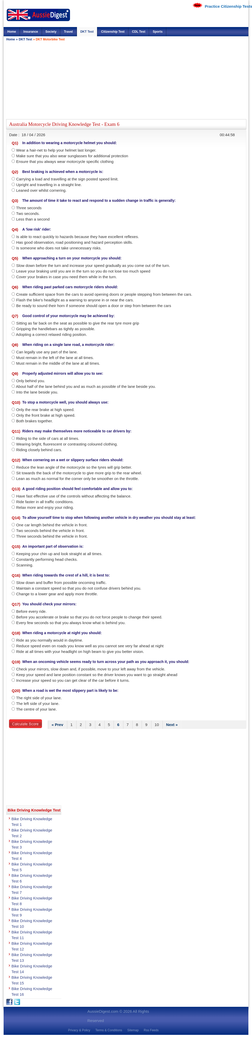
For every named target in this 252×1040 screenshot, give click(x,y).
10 (157, 724)
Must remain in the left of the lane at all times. (55, 357)
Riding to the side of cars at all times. (47, 438)
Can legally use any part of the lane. (47, 352)
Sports (157, 31)
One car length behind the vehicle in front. (52, 525)
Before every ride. (31, 611)
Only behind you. (30, 381)
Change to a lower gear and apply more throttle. (57, 594)
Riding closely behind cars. (39, 450)
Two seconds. (28, 213)
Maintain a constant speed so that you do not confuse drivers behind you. (78, 588)
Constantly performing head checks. (47, 559)
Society (51, 31)
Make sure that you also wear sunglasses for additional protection (72, 156)
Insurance (30, 31)
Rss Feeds (151, 1030)
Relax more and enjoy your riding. (45, 507)
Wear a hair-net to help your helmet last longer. (56, 150)
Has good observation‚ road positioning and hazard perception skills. (74, 242)
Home (11, 31)
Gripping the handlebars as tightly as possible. (55, 329)
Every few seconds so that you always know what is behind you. (71, 622)
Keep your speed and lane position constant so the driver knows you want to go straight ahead (96, 674)
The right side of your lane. (39, 698)
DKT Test (87, 31)
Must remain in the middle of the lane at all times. (58, 363)
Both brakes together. (34, 421)
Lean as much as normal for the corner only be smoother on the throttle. (77, 478)
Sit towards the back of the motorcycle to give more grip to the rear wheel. (79, 473)
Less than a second (33, 219)
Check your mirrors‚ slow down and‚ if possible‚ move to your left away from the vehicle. (90, 669)
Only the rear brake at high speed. (45, 409)
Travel (68, 31)
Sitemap (133, 1030)
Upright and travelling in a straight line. (49, 184)
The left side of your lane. (37, 703)
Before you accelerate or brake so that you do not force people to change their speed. (89, 617)
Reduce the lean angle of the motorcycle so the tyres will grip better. (74, 467)
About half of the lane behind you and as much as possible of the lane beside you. (86, 386)
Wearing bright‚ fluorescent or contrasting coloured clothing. (67, 444)
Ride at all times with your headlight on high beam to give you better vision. (80, 651)
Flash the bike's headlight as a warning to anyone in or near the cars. (75, 300)
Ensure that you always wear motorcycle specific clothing (65, 161)
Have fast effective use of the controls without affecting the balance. (74, 496)
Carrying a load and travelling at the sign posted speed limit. (67, 179)
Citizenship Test (113, 31)
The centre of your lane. (36, 709)
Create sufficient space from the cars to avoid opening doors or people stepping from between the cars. (104, 294)
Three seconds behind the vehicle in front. (52, 536)
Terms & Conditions (108, 1030)
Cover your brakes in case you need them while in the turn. (66, 277)
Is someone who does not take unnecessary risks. (59, 248)
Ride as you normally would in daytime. (49, 640)
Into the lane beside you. (37, 392)
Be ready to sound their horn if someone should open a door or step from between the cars (93, 305)
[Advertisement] (100, 79)
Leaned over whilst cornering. (41, 190)
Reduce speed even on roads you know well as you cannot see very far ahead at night (90, 646)
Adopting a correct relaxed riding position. (51, 334)
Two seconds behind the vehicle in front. (50, 530)
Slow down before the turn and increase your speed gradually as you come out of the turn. (93, 265)
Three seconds (28, 208)
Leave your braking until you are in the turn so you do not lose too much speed (83, 271)
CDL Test (138, 31)
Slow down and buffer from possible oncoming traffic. (61, 582)
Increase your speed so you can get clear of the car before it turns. (73, 680)
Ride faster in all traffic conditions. (45, 502)
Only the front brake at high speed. (45, 415)
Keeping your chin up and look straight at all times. (59, 554)
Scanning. (24, 565)
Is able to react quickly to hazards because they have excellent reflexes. (77, 236)
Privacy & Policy (79, 1030)
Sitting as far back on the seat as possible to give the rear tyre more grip (77, 323)
